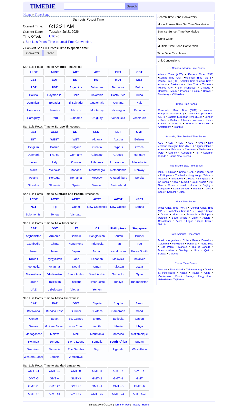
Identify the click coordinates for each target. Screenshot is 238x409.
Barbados (118, 87)
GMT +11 (118, 393)
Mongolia (34, 266)
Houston (162, 91)
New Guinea (118, 206)
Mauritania (97, 334)
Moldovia (55, 170)
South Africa (179, 217)
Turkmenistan (139, 281)
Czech (139, 147)
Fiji (54, 206)
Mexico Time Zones (194, 68)
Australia (170, 136)
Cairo (195, 217)
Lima (196, 250)
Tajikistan (55, 281)
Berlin (173, 120)
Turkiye (118, 281)
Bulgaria (75, 147)
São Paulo (167, 246)
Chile (76, 95)
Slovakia (33, 185)
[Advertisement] (185, 310)
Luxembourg (118, 162)
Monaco (76, 170)
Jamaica (54, 110)
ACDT (181, 142)
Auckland (186, 152)
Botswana (33, 311)
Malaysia (118, 259)
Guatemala (97, 102)
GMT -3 (76, 378)
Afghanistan (33, 236)
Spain (76, 185)
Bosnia (54, 147)
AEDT (171, 142)
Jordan (97, 251)
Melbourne (205, 149)
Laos (76, 259)
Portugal (54, 177)
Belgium (33, 147)
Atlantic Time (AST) (170, 74)
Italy (54, 162)
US (168, 68)
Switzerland (118, 185)
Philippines (166, 175)
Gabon (139, 318)
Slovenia (54, 185)
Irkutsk (195, 272)
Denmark (34, 154)
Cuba (139, 95)
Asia (171, 165)
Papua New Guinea (180, 156)
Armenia (54, 236)
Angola (118, 303)
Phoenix (184, 91)
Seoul (161, 191)
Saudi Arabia (75, 274)
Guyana (118, 102)
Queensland (204, 146)
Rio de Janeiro (201, 246)
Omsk (208, 269)
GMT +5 (118, 386)
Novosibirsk (33, 274)
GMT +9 (76, 393)
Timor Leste (97, 281)
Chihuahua (178, 94)
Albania (97, 139)
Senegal (54, 341)
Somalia (97, 341)
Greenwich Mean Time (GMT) (177, 110)
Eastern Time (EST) (200, 74)
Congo (33, 318)
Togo (97, 349)
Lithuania (97, 162)
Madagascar (33, 334)
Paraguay (33, 117)
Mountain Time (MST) (198, 77)
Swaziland (33, 349)
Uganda (118, 349)
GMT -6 (139, 370)
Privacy (136, 404)
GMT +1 (33, 386)
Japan (76, 251)
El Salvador (76, 102)
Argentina (76, 87)
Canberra (190, 149)
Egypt (54, 318)
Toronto (206, 84)
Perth (161, 152)
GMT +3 (76, 386)
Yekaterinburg (118, 177)
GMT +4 (97, 386)
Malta (33, 170)
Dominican (34, 102)
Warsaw (197, 120)
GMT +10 (97, 393)
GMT (139, 378)
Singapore (177, 178)
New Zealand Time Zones (191, 136)
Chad (139, 311)
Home (27, 14)
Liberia (118, 326)
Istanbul (178, 126)
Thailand (76, 281)
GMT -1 (118, 378)
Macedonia (139, 162)
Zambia (55, 356)
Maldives (139, 259)
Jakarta (190, 178)
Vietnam (76, 289)
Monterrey (97, 110)
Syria (139, 274)
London (209, 116)
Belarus (139, 139)
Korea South (139, 251)
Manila (197, 188)
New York (192, 84)
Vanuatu (76, 214)
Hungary (139, 154)
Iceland (33, 162)
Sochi (178, 276)
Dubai (182, 191)
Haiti (139, 102)
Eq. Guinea (75, 318)
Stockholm (204, 123)
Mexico (76, 110)
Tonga (55, 214)
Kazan (183, 272)
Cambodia (33, 243)
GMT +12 (139, 393)
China (54, 243)
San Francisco (186, 87)
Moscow (97, 177)
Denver (207, 91)
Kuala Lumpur (181, 188)
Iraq (139, 243)
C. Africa (97, 311)
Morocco (118, 334)
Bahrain (76, 236)
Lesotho (97, 326)
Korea (209, 171)
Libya (139, 326)
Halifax (196, 91)
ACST (191, 142)
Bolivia (33, 95)
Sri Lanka (118, 274)
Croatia (97, 147)
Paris (163, 120)
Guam (76, 206)
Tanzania (55, 349)
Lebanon (97, 259)
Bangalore (164, 188)
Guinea (33, 326)
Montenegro (97, 170)
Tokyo (207, 188)
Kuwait (33, 259)
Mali (76, 334)
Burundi (76, 311)
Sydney (172, 152)
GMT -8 (97, 370)
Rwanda (33, 341)
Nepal (76, 266)
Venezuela (118, 117)
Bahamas (97, 87)
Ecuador (54, 102)
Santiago (184, 250)
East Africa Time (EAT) (181, 211)
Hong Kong (75, 243)
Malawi (54, 334)
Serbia (139, 177)
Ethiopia (118, 318)
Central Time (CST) (170, 77)
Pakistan (118, 266)
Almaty (190, 276)
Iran (118, 243)
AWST (201, 142)
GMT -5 (34, 378)
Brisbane (176, 149)
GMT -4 (55, 378)
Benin (139, 303)
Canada (176, 68)
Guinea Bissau (54, 326)
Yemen (97, 289)
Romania (76, 177)
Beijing (207, 185)
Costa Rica (118, 95)
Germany (76, 154)
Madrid (190, 123)
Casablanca (165, 221)
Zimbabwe (76, 356)
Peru (55, 117)
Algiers (206, 217)
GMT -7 (118, 370)
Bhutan (118, 236)
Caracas (173, 253)
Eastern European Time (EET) (185, 116)
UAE (34, 289)
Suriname (76, 117)
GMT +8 (54, 393)
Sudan (139, 341)
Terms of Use (122, 404)
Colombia (97, 95)
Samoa (139, 206)
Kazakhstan (118, 251)
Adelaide (163, 149)
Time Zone (42, 14)
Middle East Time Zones (189, 165)
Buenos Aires (166, 250)
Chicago (205, 87)
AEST (161, 142)
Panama (139, 110)
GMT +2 (54, 386)
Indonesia (97, 243)
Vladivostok (54, 274)
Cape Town (204, 221)
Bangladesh (97, 236)
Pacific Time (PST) (168, 81)
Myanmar (55, 266)
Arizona (162, 84)
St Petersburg (166, 272)
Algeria (97, 303)
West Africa (139, 349)
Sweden (97, 185)
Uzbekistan (54, 289)
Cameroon (118, 311)
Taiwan (33, 281)
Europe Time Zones (185, 103)
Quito (207, 250)
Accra (179, 221)
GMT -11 (33, 370)
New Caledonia (97, 206)
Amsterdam (164, 126)
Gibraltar (97, 154)
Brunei (139, 236)
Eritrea (97, 318)
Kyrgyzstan (54, 259)
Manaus (182, 246)
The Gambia (76, 349)
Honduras (33, 110)
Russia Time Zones (185, 263)
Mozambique (139, 334)
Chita (207, 272)
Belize (139, 87)
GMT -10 (55, 370)
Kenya (209, 211)
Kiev (208, 120)
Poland (33, 177)
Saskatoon (177, 84)
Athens (185, 120)
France (54, 154)
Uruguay (97, 117)
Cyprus (118, 147)
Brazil (161, 240)
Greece (118, 154)
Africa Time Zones (185, 201)
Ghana (164, 214)
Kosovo (76, 162)
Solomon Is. (33, 214)
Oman (97, 266)
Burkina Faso (54, 311)
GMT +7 (33, 393)
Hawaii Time (204, 81)
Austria (118, 139)
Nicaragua (118, 110)
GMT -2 (97, 378)
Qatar (139, 266)
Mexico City (165, 87)
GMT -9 (76, 370)
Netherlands (118, 170)
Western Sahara (33, 356)
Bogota (162, 253)
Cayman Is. (54, 95)
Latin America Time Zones (185, 234)
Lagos (189, 221)
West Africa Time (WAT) (172, 207)
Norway (139, 170)
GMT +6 (139, 386)
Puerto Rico (206, 243)
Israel (33, 251)
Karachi (171, 191)
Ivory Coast (75, 326)
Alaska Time (188, 81)
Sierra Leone (75, 341)
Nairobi (162, 224)
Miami (173, 91)
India (161, 171)
